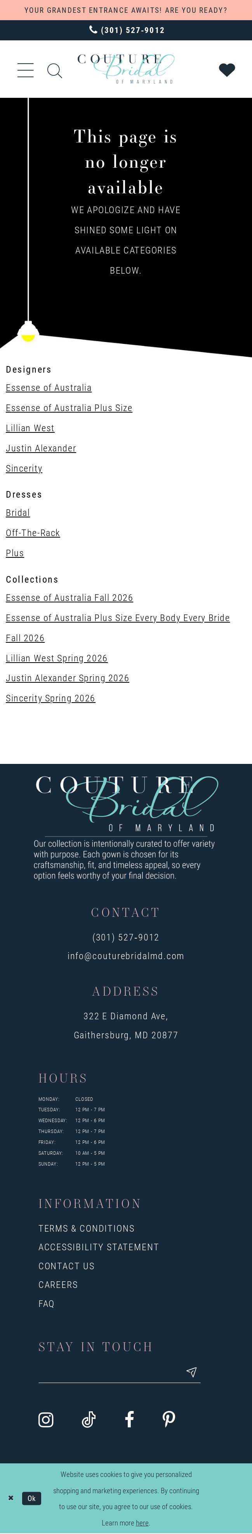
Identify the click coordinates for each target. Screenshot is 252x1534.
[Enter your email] (122, 1373)
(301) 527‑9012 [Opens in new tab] (126, 936)
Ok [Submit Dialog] (32, 1499)
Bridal (18, 512)
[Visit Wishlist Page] (228, 69)
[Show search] (55, 69)
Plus (15, 552)
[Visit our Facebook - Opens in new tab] (129, 1421)
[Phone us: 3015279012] (126, 30)
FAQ (46, 1303)
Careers (58, 1284)
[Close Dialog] (11, 1499)
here (142, 1523)
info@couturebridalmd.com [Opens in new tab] (126, 955)
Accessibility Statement (99, 1246)
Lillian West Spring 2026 (57, 657)
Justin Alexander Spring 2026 (67, 677)
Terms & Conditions (86, 1228)
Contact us (66, 1265)
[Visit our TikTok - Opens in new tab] (89, 1421)
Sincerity (24, 468)
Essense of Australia (49, 387)
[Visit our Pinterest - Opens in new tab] (169, 1421)
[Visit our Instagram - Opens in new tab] (46, 1421)
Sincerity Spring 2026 (51, 697)
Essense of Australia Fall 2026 (69, 597)
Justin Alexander (41, 447)
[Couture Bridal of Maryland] (126, 69)
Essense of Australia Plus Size (69, 407)
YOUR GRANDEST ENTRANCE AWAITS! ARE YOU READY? (126, 10)
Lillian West (30, 427)
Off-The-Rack (33, 532)
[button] (26, 69)
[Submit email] (197, 1373)
